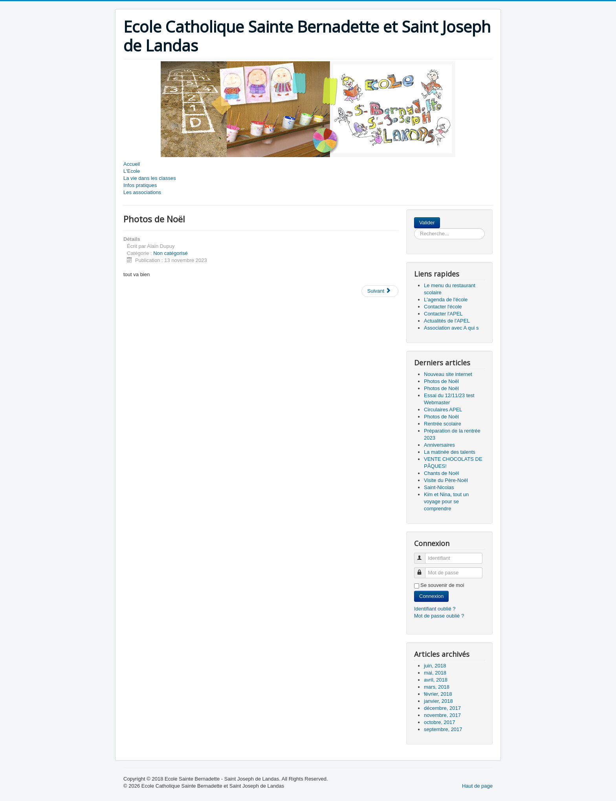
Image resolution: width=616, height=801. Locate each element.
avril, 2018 (435, 680)
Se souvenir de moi (442, 585)
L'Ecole (131, 171)
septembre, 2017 (443, 729)
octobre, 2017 (439, 722)
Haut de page (477, 786)
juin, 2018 (435, 666)
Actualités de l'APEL (447, 321)
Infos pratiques (140, 185)
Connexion (431, 596)
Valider (427, 222)
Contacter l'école (443, 307)
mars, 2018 (436, 687)
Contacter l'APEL (443, 314)
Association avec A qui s (451, 328)
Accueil (131, 164)
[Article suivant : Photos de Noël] (379, 291)
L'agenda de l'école (446, 299)
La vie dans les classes (149, 178)
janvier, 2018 (438, 701)
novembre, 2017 (442, 715)
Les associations (142, 192)
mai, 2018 (435, 673)
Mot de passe (423, 569)
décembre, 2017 (442, 708)
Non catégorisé (170, 253)
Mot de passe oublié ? (439, 616)
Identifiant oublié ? (435, 609)
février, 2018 (438, 694)
